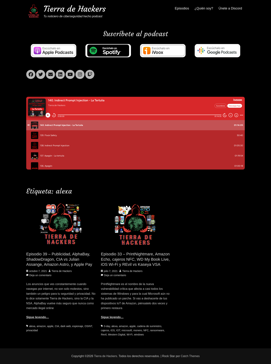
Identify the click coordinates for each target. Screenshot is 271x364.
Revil (104, 334)
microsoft (127, 330)
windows (139, 334)
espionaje (77, 326)
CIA (57, 326)
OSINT (88, 326)
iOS (113, 330)
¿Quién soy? (204, 8)
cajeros (105, 330)
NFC (146, 330)
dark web (65, 326)
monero (137, 330)
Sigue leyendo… (37, 317)
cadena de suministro (149, 326)
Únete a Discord (230, 8)
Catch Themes (190, 356)
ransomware (157, 330)
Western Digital (116, 334)
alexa (32, 326)
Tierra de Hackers (75, 9)
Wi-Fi (130, 334)
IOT (118, 330)
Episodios (182, 8)
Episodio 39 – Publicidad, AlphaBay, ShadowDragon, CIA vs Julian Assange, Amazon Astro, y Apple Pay (59, 259)
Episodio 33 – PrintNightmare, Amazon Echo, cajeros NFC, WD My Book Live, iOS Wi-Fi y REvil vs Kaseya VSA (135, 259)
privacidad (32, 330)
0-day (107, 326)
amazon (41, 326)
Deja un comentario (40, 275)
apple (50, 326)
